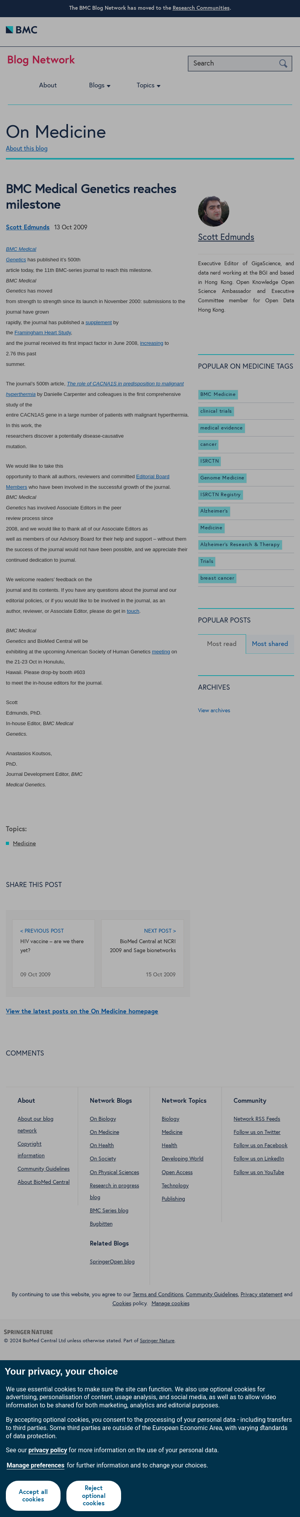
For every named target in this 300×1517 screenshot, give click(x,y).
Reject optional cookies (93, 1495)
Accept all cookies (33, 1496)
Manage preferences (35, 1465)
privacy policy (48, 1450)
